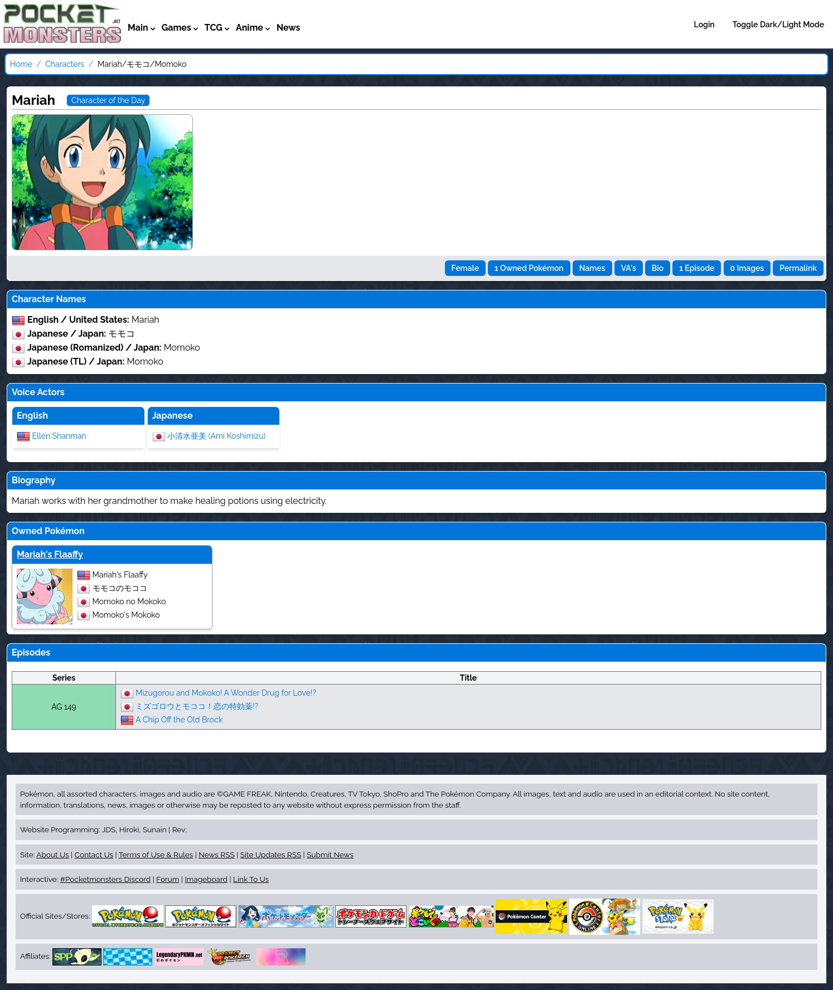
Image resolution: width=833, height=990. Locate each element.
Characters (64, 64)
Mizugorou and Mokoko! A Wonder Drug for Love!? (225, 692)
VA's (628, 268)
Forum (167, 879)
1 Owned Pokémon (529, 268)
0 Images (747, 268)
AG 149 (63, 706)
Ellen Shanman (59, 435)
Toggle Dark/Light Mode (778, 24)
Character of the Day (108, 100)
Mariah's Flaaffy (50, 554)
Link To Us (251, 879)
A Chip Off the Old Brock (178, 719)
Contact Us (94, 854)
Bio (658, 268)
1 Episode (696, 268)
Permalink (798, 268)
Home (21, 64)
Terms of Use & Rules (156, 854)
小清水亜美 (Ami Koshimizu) (216, 435)
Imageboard (206, 879)
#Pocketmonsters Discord (105, 879)
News (289, 27)
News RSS (216, 854)
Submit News (330, 854)
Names (592, 268)
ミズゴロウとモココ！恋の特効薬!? (196, 705)
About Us (52, 854)
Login (704, 24)
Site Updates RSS (270, 854)
